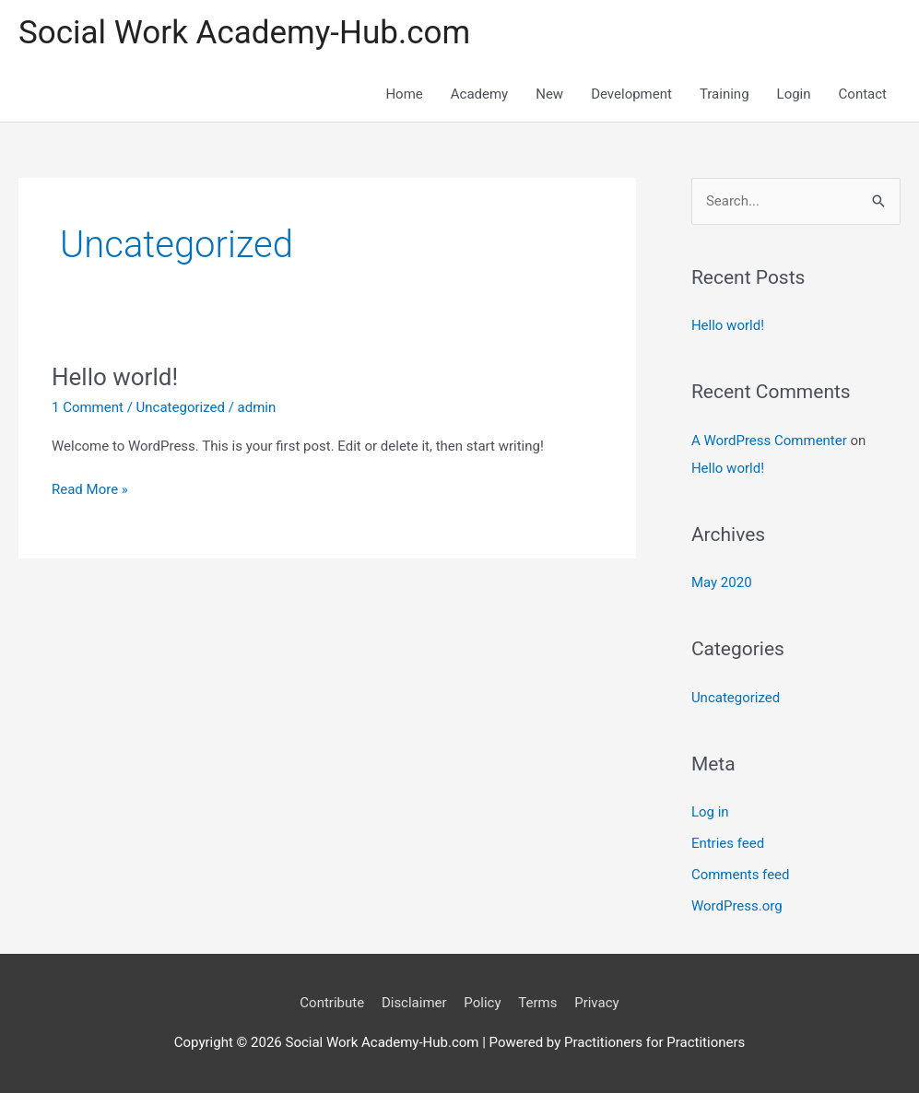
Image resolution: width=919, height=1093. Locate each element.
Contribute (332, 1002)
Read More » (90, 488)
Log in (710, 812)
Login (794, 94)
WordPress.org (737, 906)
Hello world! (115, 377)
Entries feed (727, 843)
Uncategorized (180, 407)
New (549, 94)
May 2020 (721, 582)
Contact (863, 94)
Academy (479, 94)
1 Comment (88, 407)
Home (403, 94)
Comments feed (740, 874)
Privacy (596, 1002)
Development (631, 94)
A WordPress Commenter (769, 440)
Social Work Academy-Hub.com (244, 33)
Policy (482, 1002)
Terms (537, 1002)
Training (724, 94)
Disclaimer (414, 1002)
